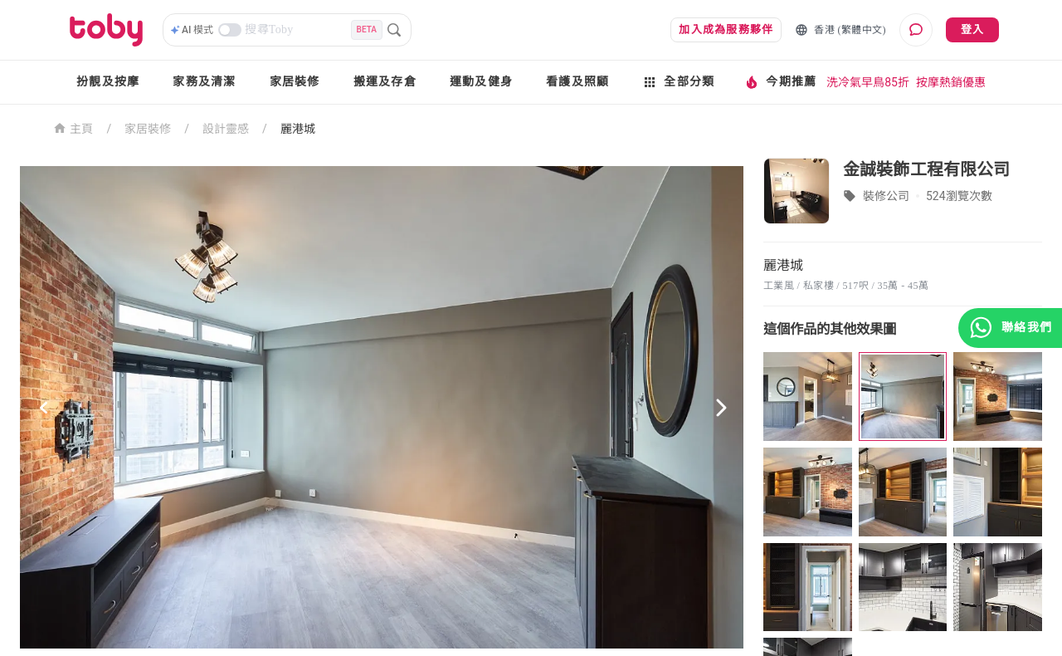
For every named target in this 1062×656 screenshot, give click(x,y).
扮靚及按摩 (107, 82)
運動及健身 (481, 82)
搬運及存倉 (385, 82)
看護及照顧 (577, 82)
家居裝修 (295, 82)
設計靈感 (225, 128)
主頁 (73, 127)
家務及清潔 (204, 82)
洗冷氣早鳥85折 (867, 82)
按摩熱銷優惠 (951, 82)
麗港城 (297, 128)
